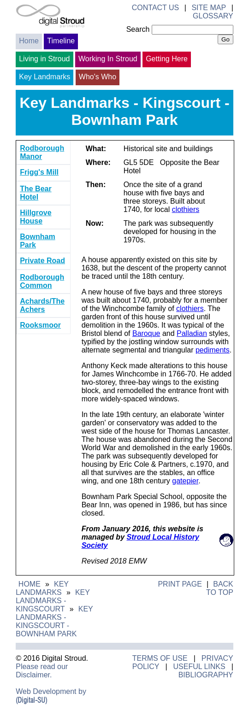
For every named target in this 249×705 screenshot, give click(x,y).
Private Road (42, 260)
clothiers (186, 209)
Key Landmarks (44, 77)
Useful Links (199, 666)
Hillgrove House (35, 217)
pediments (213, 350)
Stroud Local (149, 537)
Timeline (61, 41)
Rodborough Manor (42, 152)
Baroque (146, 333)
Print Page (180, 584)
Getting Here (167, 59)
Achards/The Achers (42, 305)
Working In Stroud (107, 59)
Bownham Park (37, 241)
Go (225, 39)
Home (29, 41)
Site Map (208, 8)
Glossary (213, 16)
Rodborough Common (42, 281)
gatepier (185, 481)
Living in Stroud (44, 59)
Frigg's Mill (39, 172)
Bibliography (205, 675)
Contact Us (155, 8)
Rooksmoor (40, 325)
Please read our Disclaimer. (42, 671)
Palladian (192, 333)
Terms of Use (160, 658)
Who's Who (97, 77)
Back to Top (219, 588)
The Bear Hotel (35, 193)
